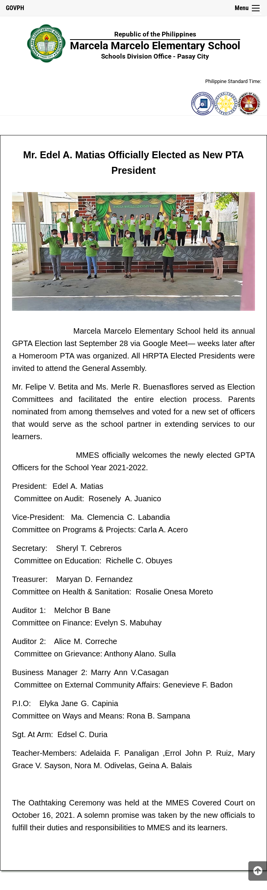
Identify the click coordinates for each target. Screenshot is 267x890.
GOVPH (15, 8)
